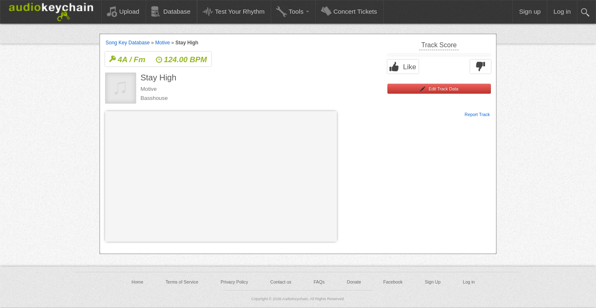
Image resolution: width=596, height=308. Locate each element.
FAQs (319, 281)
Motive (162, 43)
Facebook (393, 281)
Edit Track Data (439, 89)
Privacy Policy (234, 281)
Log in (469, 281)
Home (137, 281)
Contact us (280, 281)
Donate (354, 281)
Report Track (477, 114)
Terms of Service (182, 281)
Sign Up (433, 281)
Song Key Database (128, 43)
